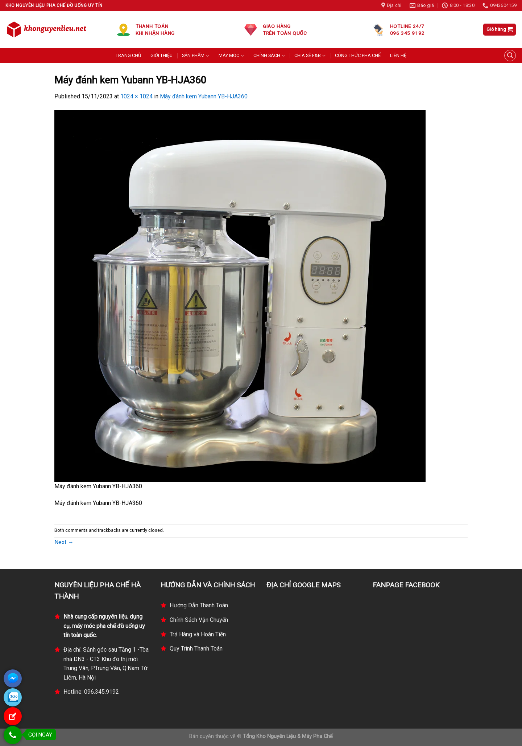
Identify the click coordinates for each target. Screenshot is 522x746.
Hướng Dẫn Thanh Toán (199, 605)
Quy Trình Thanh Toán (196, 648)
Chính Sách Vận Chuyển (199, 619)
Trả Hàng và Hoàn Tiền (198, 634)
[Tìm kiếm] (510, 55)
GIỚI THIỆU (161, 55)
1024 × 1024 (136, 96)
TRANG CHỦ (128, 55)
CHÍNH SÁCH (269, 55)
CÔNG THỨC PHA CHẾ (358, 55)
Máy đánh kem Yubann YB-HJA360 (204, 96)
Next (64, 542)
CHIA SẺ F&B (310, 55)
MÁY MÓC (231, 55)
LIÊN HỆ (398, 55)
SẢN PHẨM (195, 55)
